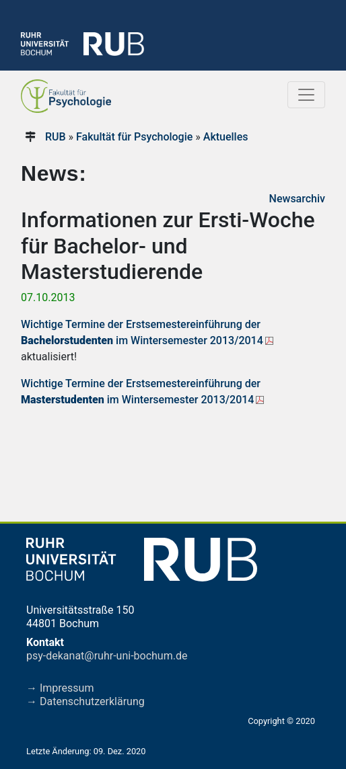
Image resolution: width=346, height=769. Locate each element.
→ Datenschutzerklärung (85, 701)
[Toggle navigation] (306, 94)
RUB (55, 136)
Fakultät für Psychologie (134, 136)
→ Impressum (60, 688)
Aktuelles (225, 136)
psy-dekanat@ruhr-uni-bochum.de (106, 655)
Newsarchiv (297, 198)
